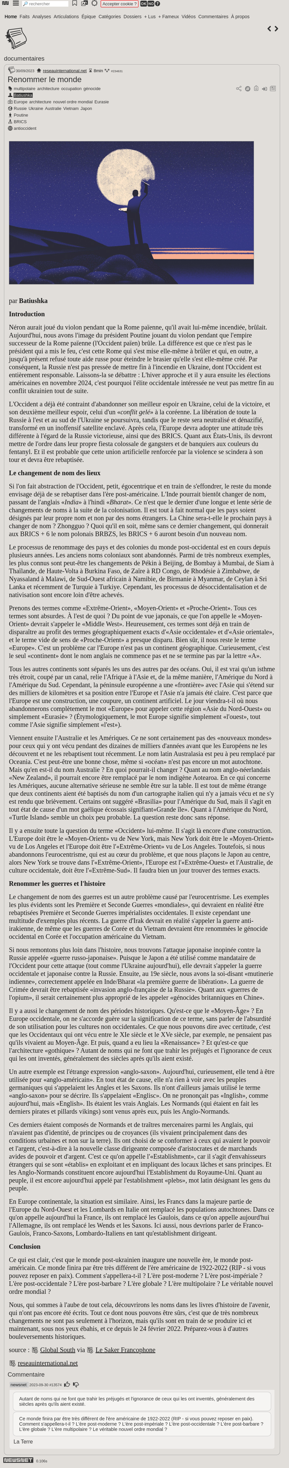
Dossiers (132, 16)
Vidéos (189, 16)
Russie (20, 108)
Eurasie (101, 101)
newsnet (18, 1384)
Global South (57, 1349)
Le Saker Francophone (125, 1349)
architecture (48, 88)
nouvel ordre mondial (73, 101)
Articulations (66, 16)
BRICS (20, 121)
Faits (24, 16)
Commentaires (213, 16)
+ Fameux (168, 16)
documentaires (24, 58)
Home (11, 16)
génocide (92, 88)
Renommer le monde (45, 79)
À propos (240, 16)
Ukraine (35, 108)
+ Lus (150, 16)
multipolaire (24, 88)
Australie (53, 108)
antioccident (25, 128)
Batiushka (23, 95)
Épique (89, 16)
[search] (45, 4)
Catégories (109, 16)
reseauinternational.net (65, 70)
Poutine (21, 115)
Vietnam (71, 108)
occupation (71, 88)
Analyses (41, 16)
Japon (86, 108)
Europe (20, 101)
